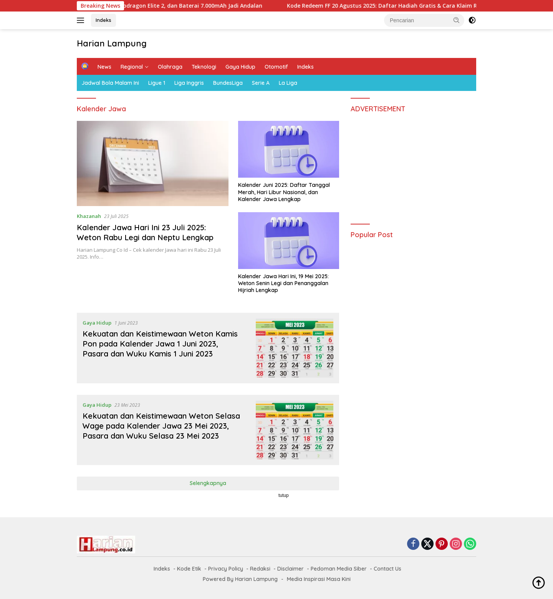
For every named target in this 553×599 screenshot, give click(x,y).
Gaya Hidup (240, 66)
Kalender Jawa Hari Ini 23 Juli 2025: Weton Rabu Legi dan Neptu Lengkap (145, 232)
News (104, 66)
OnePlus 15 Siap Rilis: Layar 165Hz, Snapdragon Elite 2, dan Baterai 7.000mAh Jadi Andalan (146, 5)
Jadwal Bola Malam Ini (110, 82)
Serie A (261, 82)
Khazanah (89, 216)
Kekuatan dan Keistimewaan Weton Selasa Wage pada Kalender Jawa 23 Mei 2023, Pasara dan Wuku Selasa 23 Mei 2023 (161, 426)
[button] (456, 20)
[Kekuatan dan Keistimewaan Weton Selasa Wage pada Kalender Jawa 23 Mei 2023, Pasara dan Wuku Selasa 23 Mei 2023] (295, 430)
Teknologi (204, 66)
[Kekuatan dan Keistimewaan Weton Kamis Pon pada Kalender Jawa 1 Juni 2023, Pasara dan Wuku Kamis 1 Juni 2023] (295, 348)
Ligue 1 (156, 82)
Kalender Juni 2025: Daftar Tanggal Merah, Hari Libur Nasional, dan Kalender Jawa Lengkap (284, 192)
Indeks (103, 20)
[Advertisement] (413, 165)
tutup (283, 495)
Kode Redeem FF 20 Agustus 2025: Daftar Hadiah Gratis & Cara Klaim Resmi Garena (405, 5)
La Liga (288, 82)
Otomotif (276, 66)
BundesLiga (228, 82)
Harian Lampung (112, 43)
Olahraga (170, 66)
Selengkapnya (208, 483)
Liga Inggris (189, 82)
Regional (132, 66)
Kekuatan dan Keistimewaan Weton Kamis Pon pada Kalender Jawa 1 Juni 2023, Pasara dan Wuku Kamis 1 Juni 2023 (160, 343)
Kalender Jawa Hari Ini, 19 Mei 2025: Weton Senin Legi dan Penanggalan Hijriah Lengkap (283, 283)
